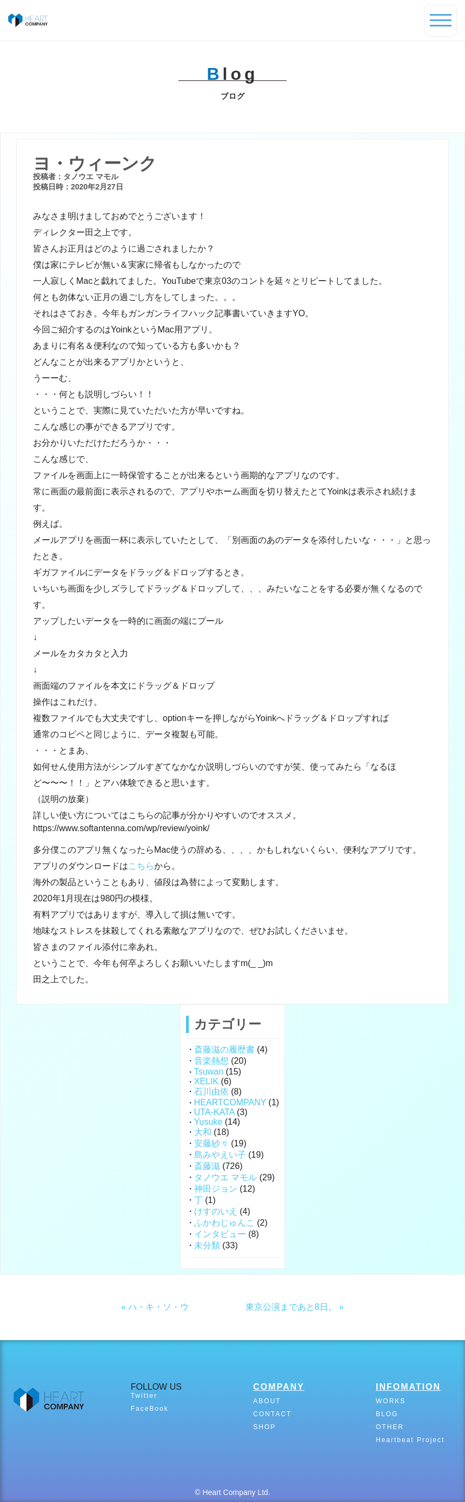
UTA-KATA (214, 1112)
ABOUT (267, 1401)
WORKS (391, 1401)
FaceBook (150, 1408)
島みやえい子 (220, 1154)
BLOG (387, 1414)
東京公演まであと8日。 (291, 1306)
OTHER (390, 1427)
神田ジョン (215, 1188)
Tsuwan (208, 1071)
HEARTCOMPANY (230, 1102)
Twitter (144, 1395)
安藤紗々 (211, 1143)
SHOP (264, 1427)
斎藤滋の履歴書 (224, 1049)
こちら (141, 866)
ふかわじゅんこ (224, 1222)
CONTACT (272, 1414)
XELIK (206, 1081)
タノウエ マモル (225, 1177)
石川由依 (211, 1091)
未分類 (207, 1245)
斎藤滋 (207, 1166)
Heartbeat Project (410, 1440)
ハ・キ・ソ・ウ (158, 1306)
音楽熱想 (211, 1060)
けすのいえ (215, 1211)
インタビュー (220, 1234)
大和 (202, 1132)
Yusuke (208, 1121)
